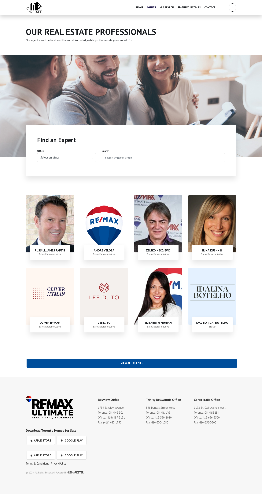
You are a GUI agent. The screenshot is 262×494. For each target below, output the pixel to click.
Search (105, 151)
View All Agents (132, 363)
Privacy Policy (58, 463)
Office (40, 151)
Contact (209, 7)
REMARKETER (76, 472)
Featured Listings (189, 7)
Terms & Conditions (37, 463)
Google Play (72, 440)
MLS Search (167, 7)
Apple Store (41, 440)
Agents (151, 7)
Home (139, 7)
